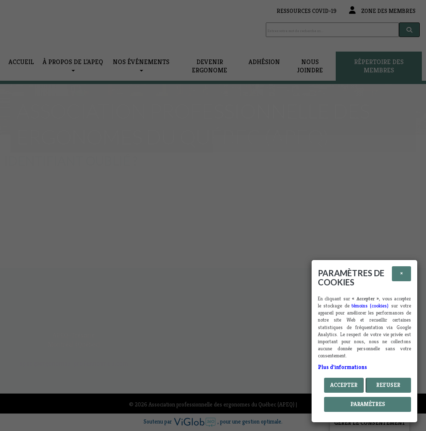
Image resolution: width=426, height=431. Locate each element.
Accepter (343, 385)
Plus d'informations (342, 367)
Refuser (388, 385)
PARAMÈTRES (367, 404)
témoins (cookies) (370, 305)
